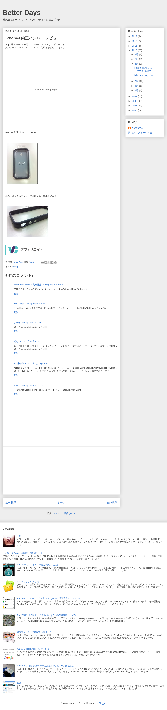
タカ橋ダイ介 (20, 363)
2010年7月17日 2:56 (31, 322)
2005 (135, 110)
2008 (135, 101)
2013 (135, 36)
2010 (135, 50)
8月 (137, 59)
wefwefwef (137, 128)
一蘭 (19, 536)
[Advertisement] (61, 470)
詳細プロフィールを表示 (141, 132)
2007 (135, 105)
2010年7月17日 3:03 (29, 341)
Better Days (22, 12)
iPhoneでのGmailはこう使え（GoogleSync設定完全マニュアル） (49, 598)
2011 (135, 45)
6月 (137, 63)
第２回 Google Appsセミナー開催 (33, 649)
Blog (15, 266)
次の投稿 (10, 502)
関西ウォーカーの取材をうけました (34, 632)
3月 (137, 90)
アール (17, 385)
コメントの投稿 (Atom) (64, 513)
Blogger (102, 703)
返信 (16, 293)
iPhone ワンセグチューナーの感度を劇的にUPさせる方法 (45, 665)
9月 (137, 54)
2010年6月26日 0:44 (35, 303)
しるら (17, 322)
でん (16, 341)
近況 (19, 682)
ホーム (61, 502)
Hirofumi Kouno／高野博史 (27, 284)
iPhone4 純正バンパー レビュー (143, 69)
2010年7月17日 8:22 (38, 363)
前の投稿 (111, 502)
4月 (137, 85)
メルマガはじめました (28, 581)
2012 (135, 41)
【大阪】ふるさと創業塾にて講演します (22, 553)
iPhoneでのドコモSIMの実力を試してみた (37, 564)
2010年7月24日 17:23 (32, 385)
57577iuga (19, 303)
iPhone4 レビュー (143, 75)
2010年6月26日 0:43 (52, 284)
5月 (137, 81)
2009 (135, 96)
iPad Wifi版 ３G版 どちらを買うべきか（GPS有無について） (47, 615)
